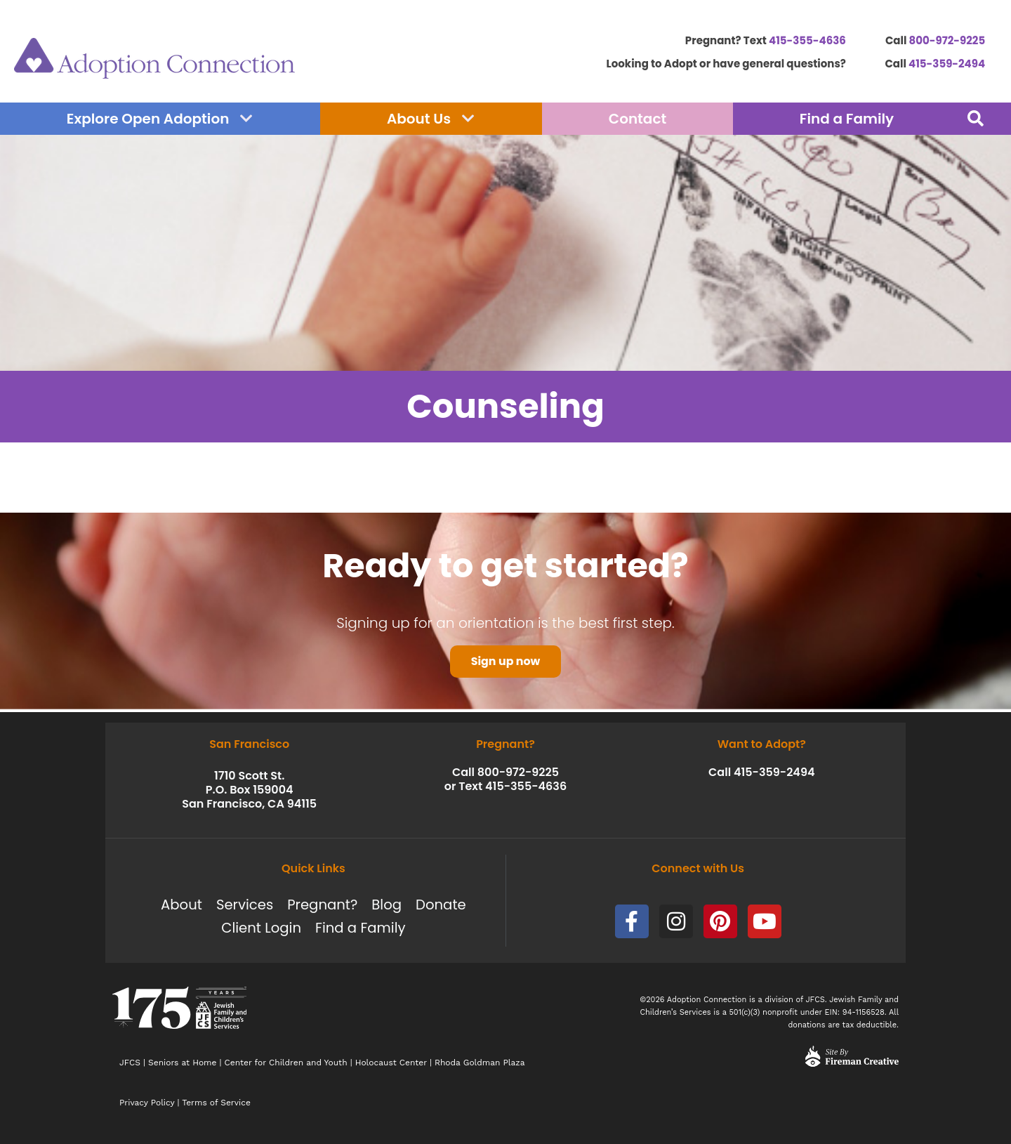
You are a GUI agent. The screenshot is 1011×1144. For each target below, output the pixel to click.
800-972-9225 (947, 40)
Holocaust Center (391, 1062)
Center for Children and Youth (286, 1062)
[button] (975, 118)
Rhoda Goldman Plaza (481, 1062)
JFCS (129, 1062)
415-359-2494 (946, 63)
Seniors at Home (182, 1062)
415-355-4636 (807, 40)
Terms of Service (216, 1102)
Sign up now (505, 664)
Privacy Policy (146, 1102)
